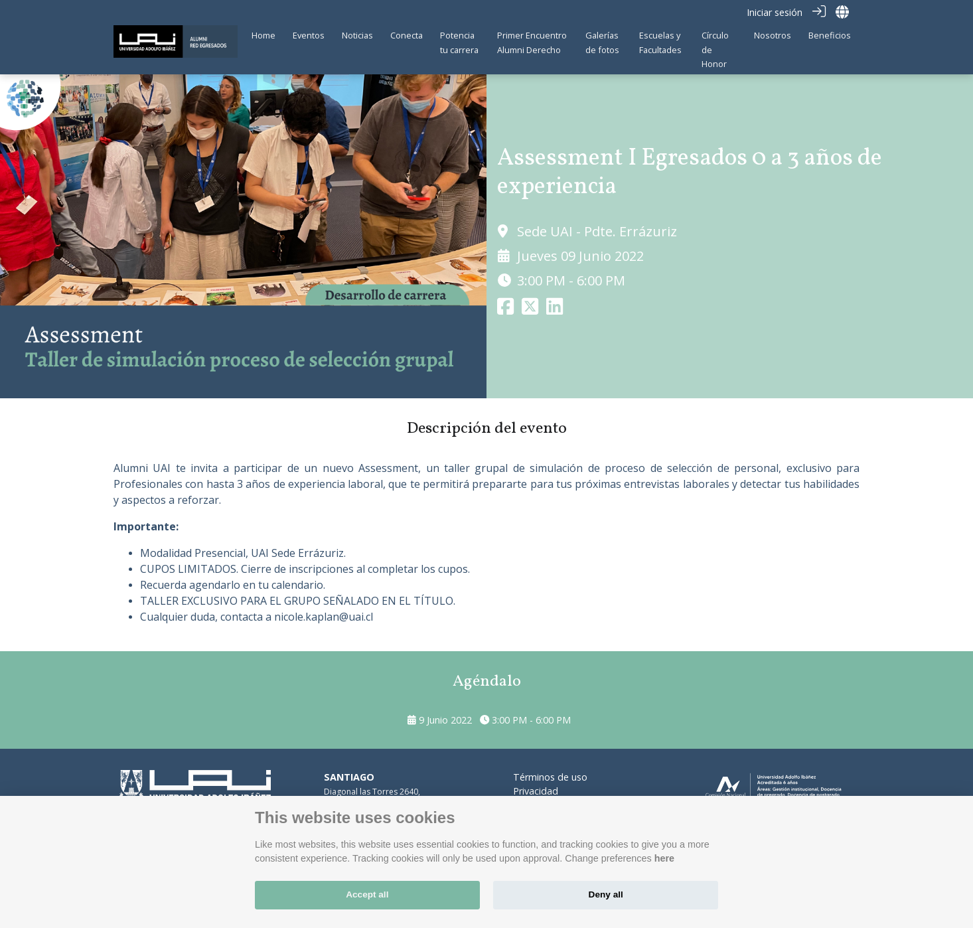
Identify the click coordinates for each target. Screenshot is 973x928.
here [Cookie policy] (664, 858)
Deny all (606, 894)
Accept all (367, 894)
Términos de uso (550, 776)
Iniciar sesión (774, 12)
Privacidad (535, 790)
